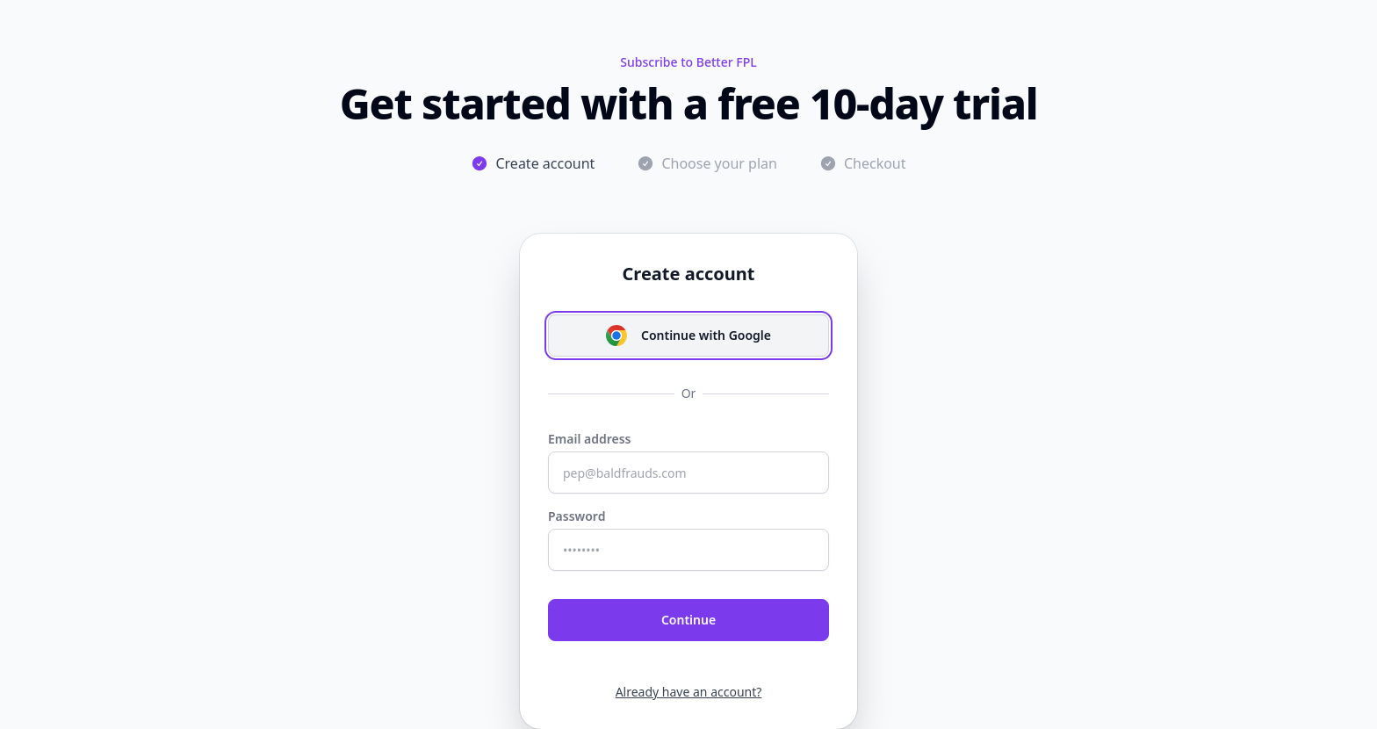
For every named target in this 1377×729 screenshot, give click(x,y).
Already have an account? (689, 691)
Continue (688, 619)
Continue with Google (688, 335)
